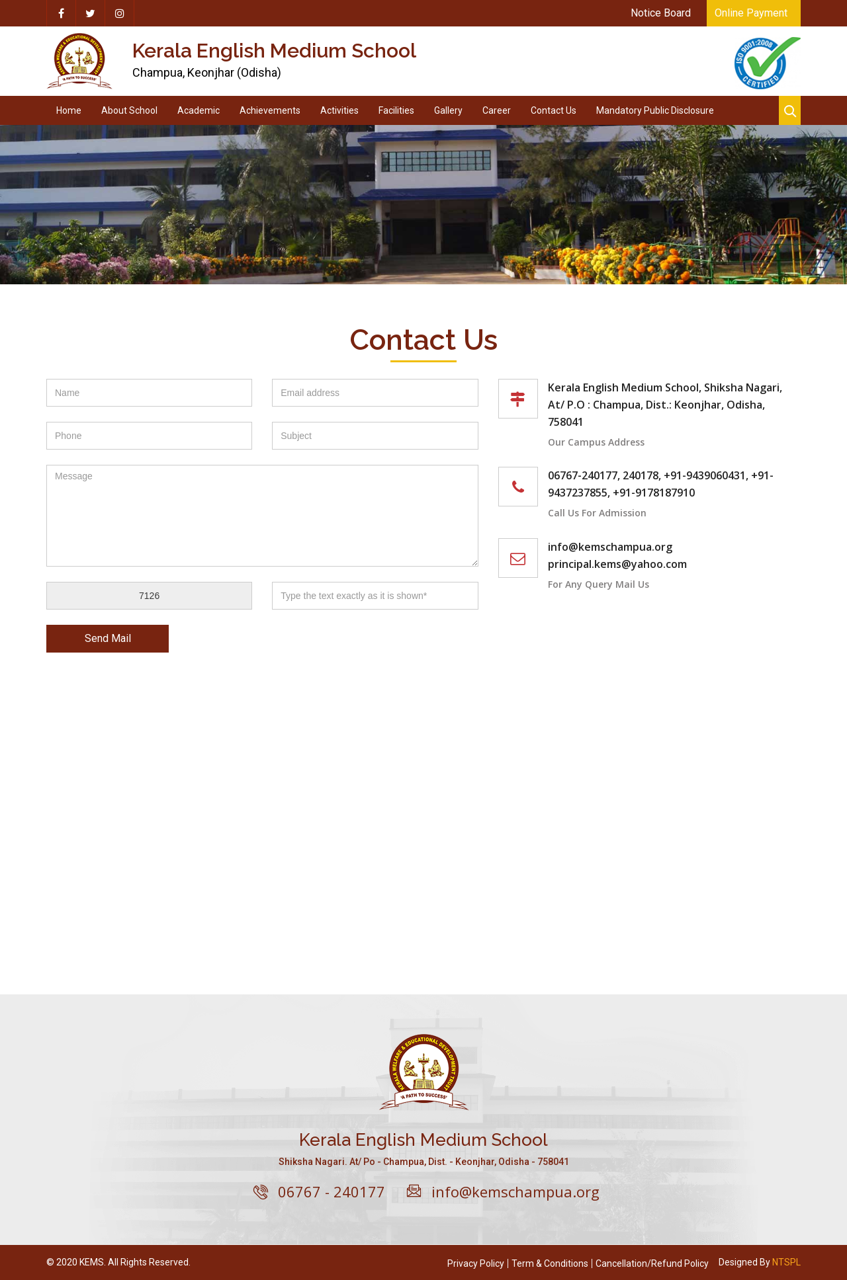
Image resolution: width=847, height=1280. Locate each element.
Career (496, 110)
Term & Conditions (550, 1263)
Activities (339, 110)
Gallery (448, 110)
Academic (198, 110)
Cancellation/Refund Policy (652, 1263)
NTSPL (786, 1262)
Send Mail (108, 638)
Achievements (270, 110)
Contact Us (553, 110)
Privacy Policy (475, 1263)
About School (129, 110)
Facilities (396, 110)
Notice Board (661, 13)
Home (68, 110)
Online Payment (751, 13)
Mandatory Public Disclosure (655, 110)
